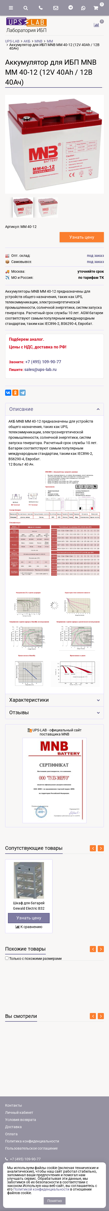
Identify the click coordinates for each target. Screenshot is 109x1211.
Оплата (11, 1134)
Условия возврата (20, 1120)
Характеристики (54, 700)
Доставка (13, 1127)
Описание (54, 409)
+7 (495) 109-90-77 (43, 361)
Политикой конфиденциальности (41, 1189)
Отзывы (54, 712)
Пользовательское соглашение (31, 1148)
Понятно (54, 1201)
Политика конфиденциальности (32, 1141)
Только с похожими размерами (35, 958)
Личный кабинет (19, 1112)
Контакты (13, 1105)
